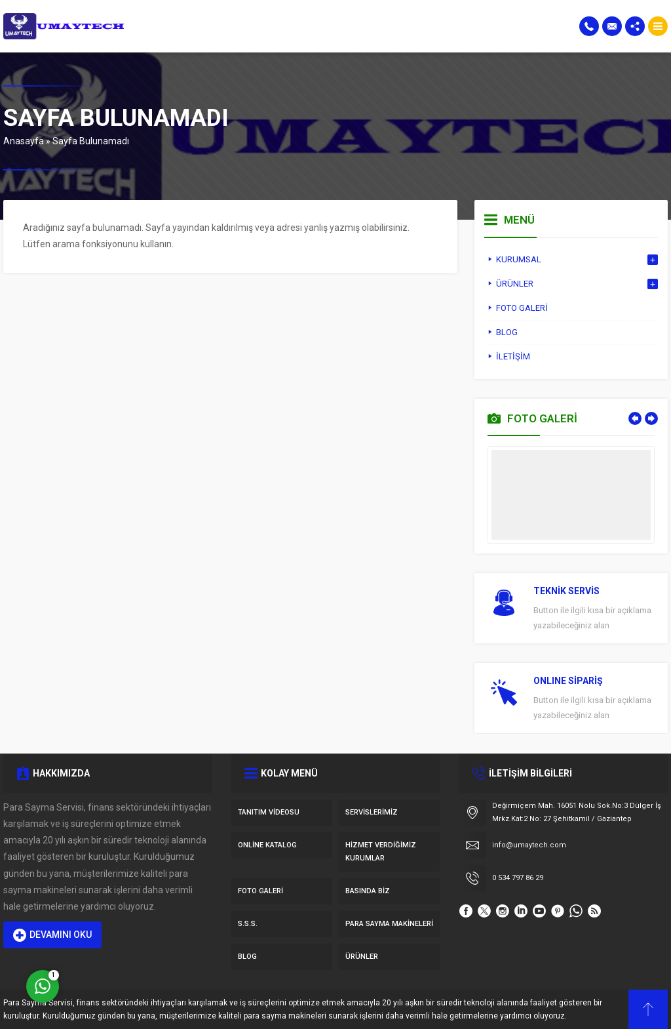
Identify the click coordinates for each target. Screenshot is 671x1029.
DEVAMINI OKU (52, 935)
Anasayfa (23, 141)
